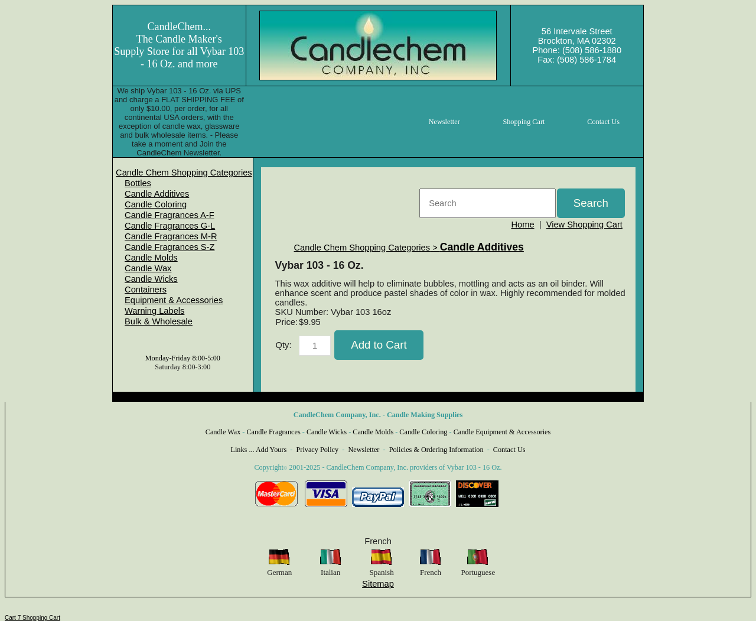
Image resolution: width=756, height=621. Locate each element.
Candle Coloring (156, 204)
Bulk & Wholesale (159, 321)
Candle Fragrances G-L (170, 225)
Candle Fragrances (273, 432)
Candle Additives (157, 194)
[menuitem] (184, 172)
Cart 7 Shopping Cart (32, 618)
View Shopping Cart (584, 224)
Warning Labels (154, 311)
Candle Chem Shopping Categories (184, 172)
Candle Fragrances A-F (169, 215)
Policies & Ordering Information (436, 450)
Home (522, 224)
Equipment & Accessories (174, 300)
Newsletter (363, 450)
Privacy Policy (317, 450)
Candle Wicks (151, 279)
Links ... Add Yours (259, 450)
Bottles (138, 183)
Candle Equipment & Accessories (502, 432)
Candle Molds (151, 257)
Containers (146, 289)
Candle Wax (148, 268)
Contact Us (509, 450)
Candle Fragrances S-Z (169, 247)
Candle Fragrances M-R (171, 236)
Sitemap (378, 584)
